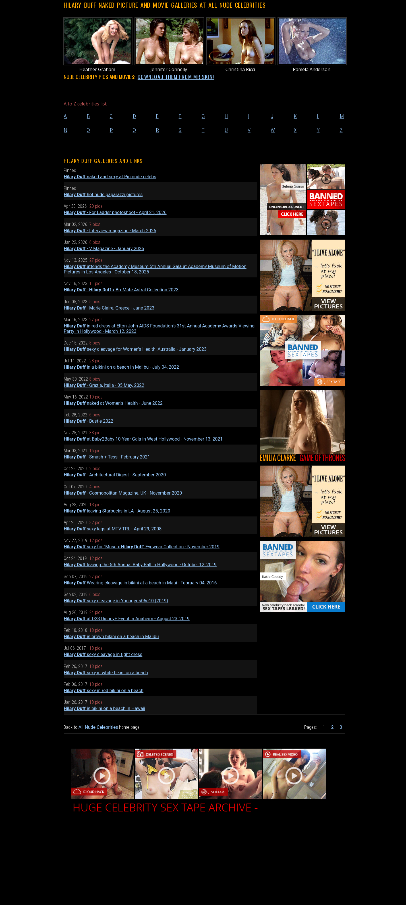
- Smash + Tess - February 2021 (107, 457)
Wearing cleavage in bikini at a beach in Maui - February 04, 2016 (140, 583)
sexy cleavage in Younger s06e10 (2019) (116, 600)
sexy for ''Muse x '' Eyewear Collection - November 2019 (141, 546)
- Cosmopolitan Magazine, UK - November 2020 (123, 493)
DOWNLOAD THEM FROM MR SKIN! (176, 76)
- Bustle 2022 (88, 421)
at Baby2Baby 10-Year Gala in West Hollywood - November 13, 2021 (143, 439)
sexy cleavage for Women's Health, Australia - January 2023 (135, 349)
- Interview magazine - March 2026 (110, 230)
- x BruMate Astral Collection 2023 (121, 289)
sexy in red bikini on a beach (103, 690)
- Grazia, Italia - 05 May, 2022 (104, 385)
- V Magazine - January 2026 (104, 248)
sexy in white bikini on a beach (106, 672)
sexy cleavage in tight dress (103, 654)
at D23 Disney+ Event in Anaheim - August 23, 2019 (127, 618)
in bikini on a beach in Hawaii (104, 708)
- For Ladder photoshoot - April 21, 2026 (115, 212)
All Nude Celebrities (98, 727)
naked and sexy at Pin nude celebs (110, 176)
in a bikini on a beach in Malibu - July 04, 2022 (121, 367)
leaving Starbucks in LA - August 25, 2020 (117, 511)
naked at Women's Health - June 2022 (113, 403)
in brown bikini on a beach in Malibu (111, 636)
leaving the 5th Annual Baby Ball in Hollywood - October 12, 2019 (140, 564)
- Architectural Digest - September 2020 (115, 475)
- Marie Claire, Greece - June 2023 (109, 308)
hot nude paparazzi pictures (103, 194)
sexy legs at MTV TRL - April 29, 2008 (112, 529)
